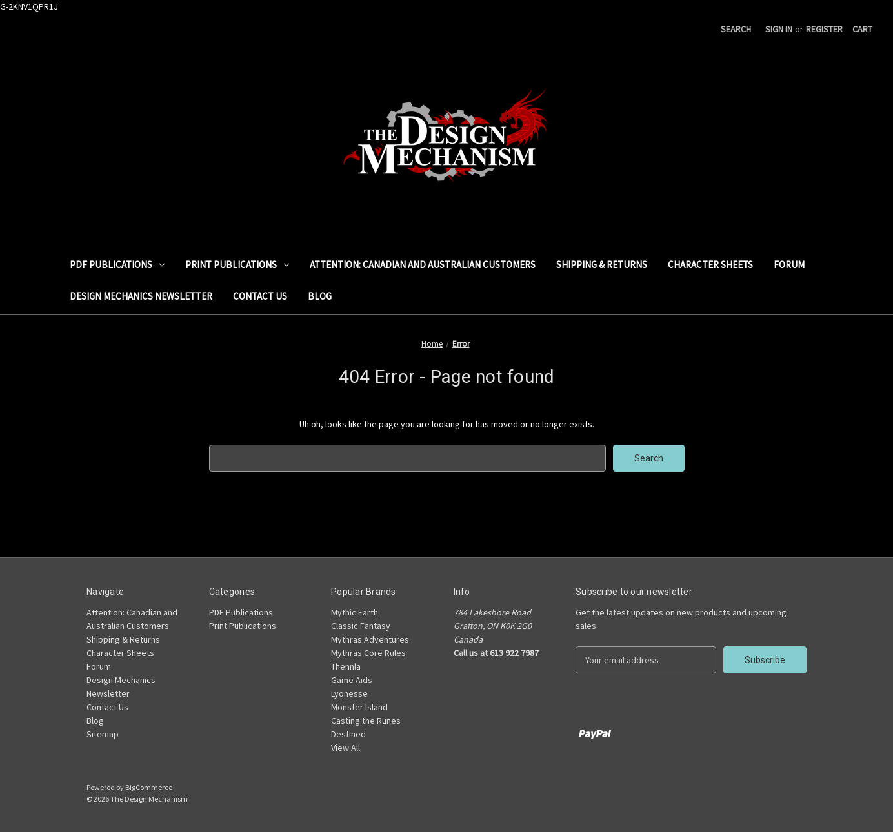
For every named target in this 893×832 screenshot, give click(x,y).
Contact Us (260, 296)
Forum (789, 264)
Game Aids (351, 680)
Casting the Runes (366, 720)
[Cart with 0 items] (862, 29)
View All (345, 747)
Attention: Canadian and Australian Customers (423, 264)
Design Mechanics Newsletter (141, 296)
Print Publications (237, 264)
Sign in (778, 29)
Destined (348, 734)
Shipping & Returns (601, 264)
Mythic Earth (354, 612)
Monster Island (359, 707)
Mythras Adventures (370, 639)
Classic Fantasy (360, 626)
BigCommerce (148, 787)
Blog (320, 296)
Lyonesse (349, 693)
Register (824, 29)
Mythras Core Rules (368, 653)
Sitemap (102, 734)
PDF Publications (117, 264)
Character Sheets (710, 264)
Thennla (346, 666)
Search (736, 29)
